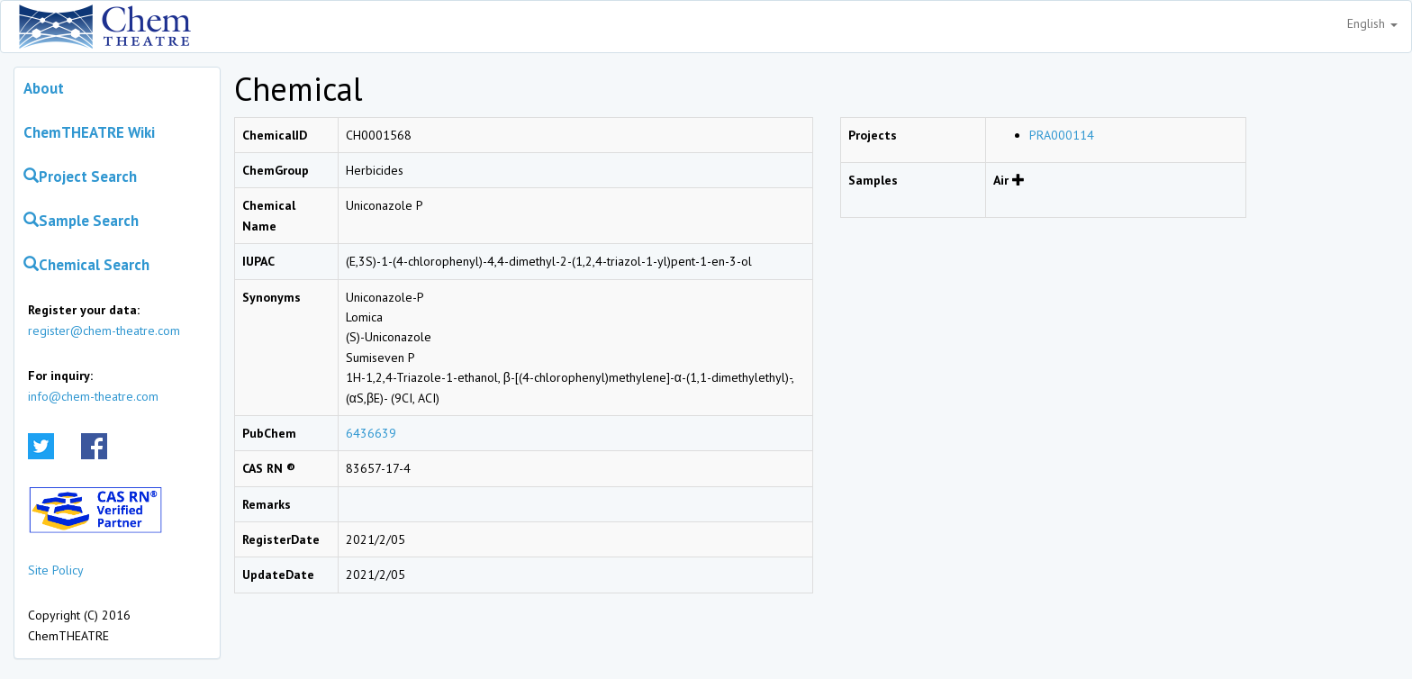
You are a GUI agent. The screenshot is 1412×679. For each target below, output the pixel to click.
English (1372, 23)
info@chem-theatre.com (93, 396)
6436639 (371, 433)
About (43, 88)
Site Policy (56, 570)
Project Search (80, 176)
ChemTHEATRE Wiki (89, 132)
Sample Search (81, 221)
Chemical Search (86, 265)
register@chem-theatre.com (104, 330)
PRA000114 (1061, 135)
